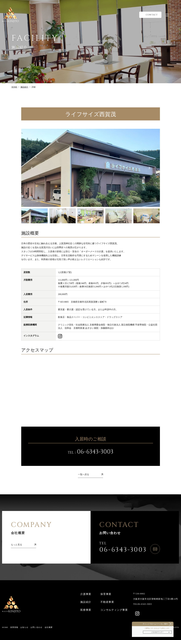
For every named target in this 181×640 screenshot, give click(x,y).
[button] (31, 168)
